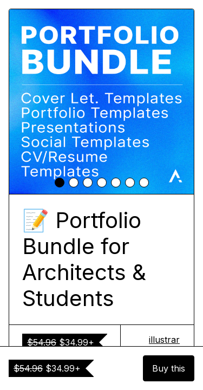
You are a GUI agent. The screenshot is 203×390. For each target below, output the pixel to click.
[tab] (59, 182)
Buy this (168, 368)
